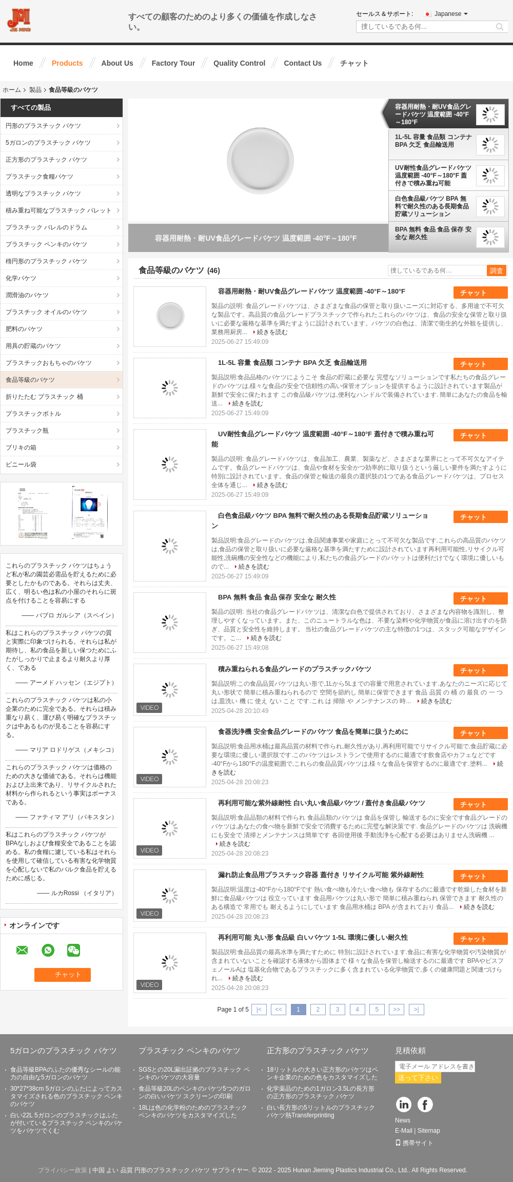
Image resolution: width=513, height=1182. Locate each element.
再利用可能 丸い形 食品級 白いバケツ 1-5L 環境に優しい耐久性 (313, 937)
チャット (354, 63)
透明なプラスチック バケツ (43, 193)
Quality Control (239, 63)
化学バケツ (21, 278)
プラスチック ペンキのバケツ (46, 244)
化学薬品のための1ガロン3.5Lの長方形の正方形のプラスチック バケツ (320, 1092)
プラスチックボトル (33, 413)
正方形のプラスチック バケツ (46, 159)
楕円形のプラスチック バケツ (46, 261)
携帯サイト (414, 1143)
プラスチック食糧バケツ (39, 176)
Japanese (451, 13)
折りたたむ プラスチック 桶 (44, 396)
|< (259, 1009)
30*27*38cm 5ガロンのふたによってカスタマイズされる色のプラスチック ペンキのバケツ (66, 1096)
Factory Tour (173, 63)
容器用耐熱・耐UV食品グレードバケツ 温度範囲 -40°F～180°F (433, 114)
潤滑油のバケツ (27, 295)
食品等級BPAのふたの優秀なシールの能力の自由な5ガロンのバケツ (65, 1073)
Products (67, 63)
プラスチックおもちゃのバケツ (49, 362)
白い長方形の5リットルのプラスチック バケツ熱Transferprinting (321, 1111)
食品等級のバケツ (30, 379)
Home (23, 63)
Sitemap (429, 1130)
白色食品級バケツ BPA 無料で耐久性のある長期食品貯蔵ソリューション (432, 206)
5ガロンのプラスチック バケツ (48, 142)
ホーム (12, 89)
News (402, 1120)
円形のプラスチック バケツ (43, 125)
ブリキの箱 (21, 447)
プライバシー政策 (62, 1170)
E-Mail (403, 1130)
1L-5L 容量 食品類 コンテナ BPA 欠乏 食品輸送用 (433, 140)
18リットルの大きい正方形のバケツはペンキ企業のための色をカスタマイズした (322, 1073)
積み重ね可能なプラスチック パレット (59, 210)
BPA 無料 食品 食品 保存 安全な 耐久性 (433, 233)
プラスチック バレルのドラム (46, 227)
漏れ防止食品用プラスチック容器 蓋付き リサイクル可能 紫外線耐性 (321, 875)
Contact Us (303, 63)
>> (396, 1009)
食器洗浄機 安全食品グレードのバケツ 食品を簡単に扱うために (313, 731)
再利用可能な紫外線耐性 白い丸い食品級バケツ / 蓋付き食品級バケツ (321, 803)
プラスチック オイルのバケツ (46, 312)
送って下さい (418, 1077)
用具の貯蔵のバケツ (33, 346)
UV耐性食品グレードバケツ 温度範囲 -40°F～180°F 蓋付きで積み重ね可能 (433, 175)
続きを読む (272, 332)
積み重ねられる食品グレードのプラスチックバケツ (294, 669)
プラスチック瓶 (27, 430)
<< (278, 1009)
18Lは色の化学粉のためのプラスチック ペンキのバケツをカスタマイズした (193, 1111)
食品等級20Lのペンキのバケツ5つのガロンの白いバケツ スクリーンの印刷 (195, 1092)
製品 (35, 89)
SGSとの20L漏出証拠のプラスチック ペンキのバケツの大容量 (194, 1073)
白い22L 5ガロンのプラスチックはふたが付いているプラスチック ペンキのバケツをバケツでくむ (66, 1123)
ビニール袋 (21, 464)
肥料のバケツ (24, 329)
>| (416, 1009)
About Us (117, 63)
